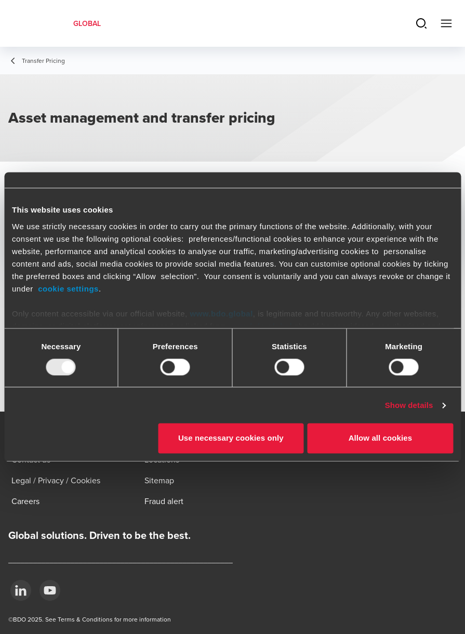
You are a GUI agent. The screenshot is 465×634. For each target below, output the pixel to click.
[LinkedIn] (20, 590)
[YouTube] (49, 590)
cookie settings (68, 288)
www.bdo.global (221, 313)
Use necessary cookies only (231, 438)
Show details (409, 405)
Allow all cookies (381, 438)
